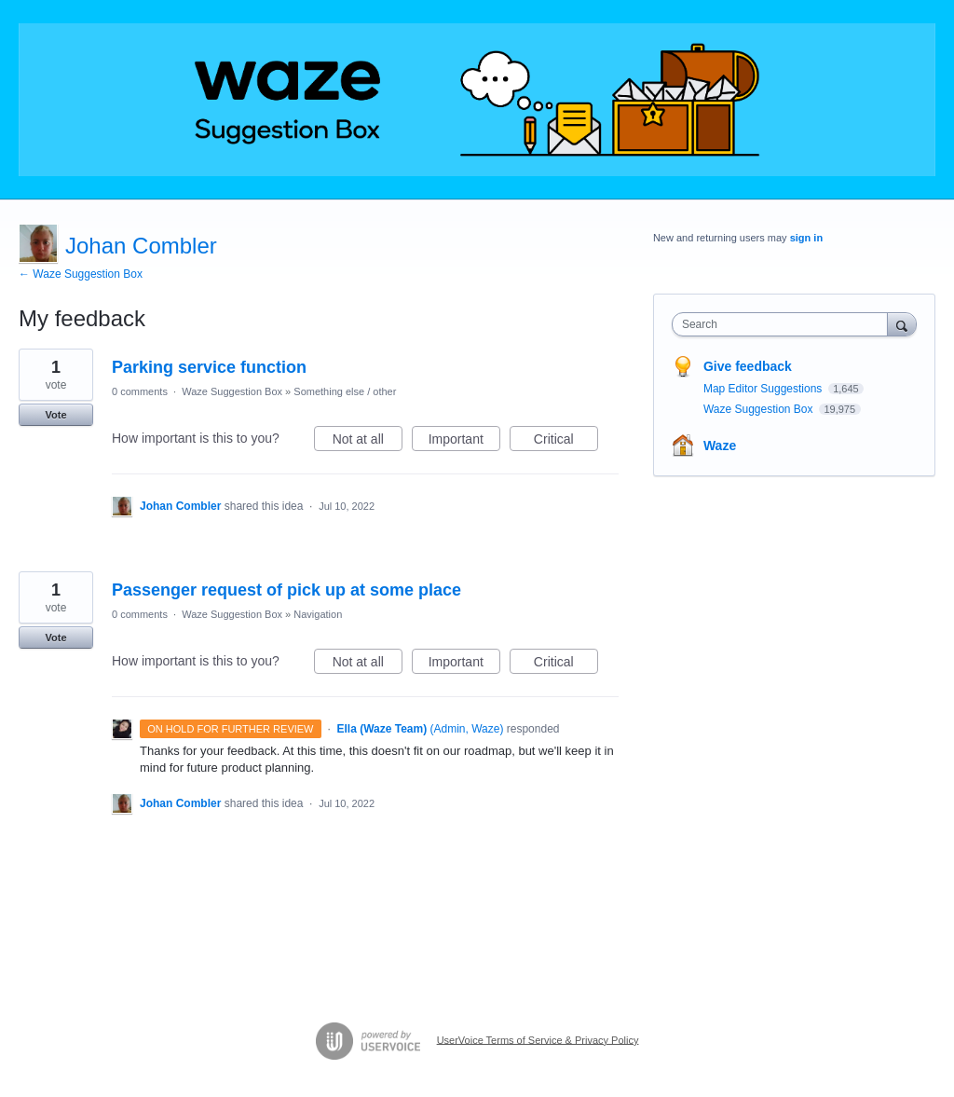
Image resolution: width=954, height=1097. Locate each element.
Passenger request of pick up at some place (286, 590)
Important (464, 442)
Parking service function (209, 367)
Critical (566, 442)
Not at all (367, 442)
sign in (806, 237)
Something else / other (344, 391)
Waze (719, 445)
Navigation (317, 614)
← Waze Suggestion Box (81, 274)
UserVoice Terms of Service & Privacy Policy (538, 1039)
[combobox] (784, 324)
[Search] (902, 324)
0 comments (140, 391)
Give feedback (747, 366)
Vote (55, 414)
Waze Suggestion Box (232, 391)
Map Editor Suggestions (764, 388)
